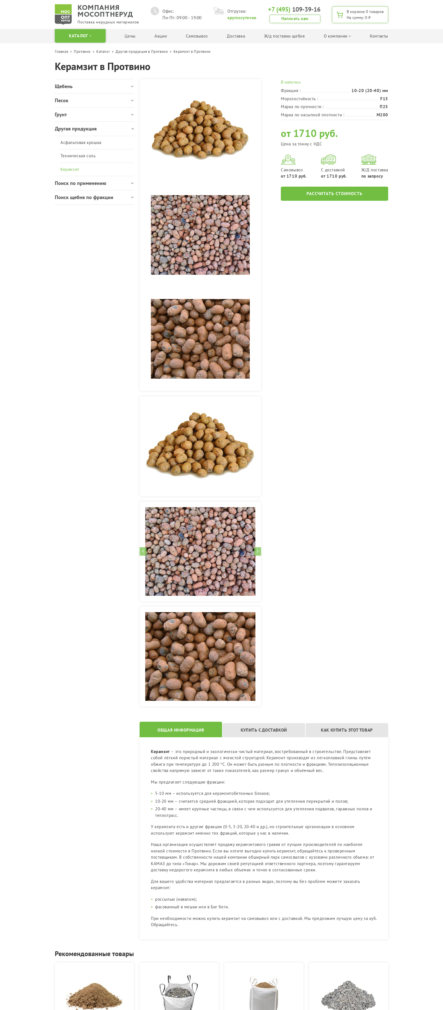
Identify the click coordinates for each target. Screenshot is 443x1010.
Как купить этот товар (347, 730)
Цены (130, 36)
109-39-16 (294, 9)
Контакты (379, 36)
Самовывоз (197, 36)
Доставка (236, 36)
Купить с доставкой (264, 730)
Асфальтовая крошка (80, 142)
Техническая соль (78, 155)
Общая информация (180, 730)
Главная (61, 51)
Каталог (103, 51)
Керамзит (69, 169)
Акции (161, 36)
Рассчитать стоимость (334, 193)
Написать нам (295, 18)
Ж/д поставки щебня (284, 36)
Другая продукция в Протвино (142, 51)
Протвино (82, 51)
